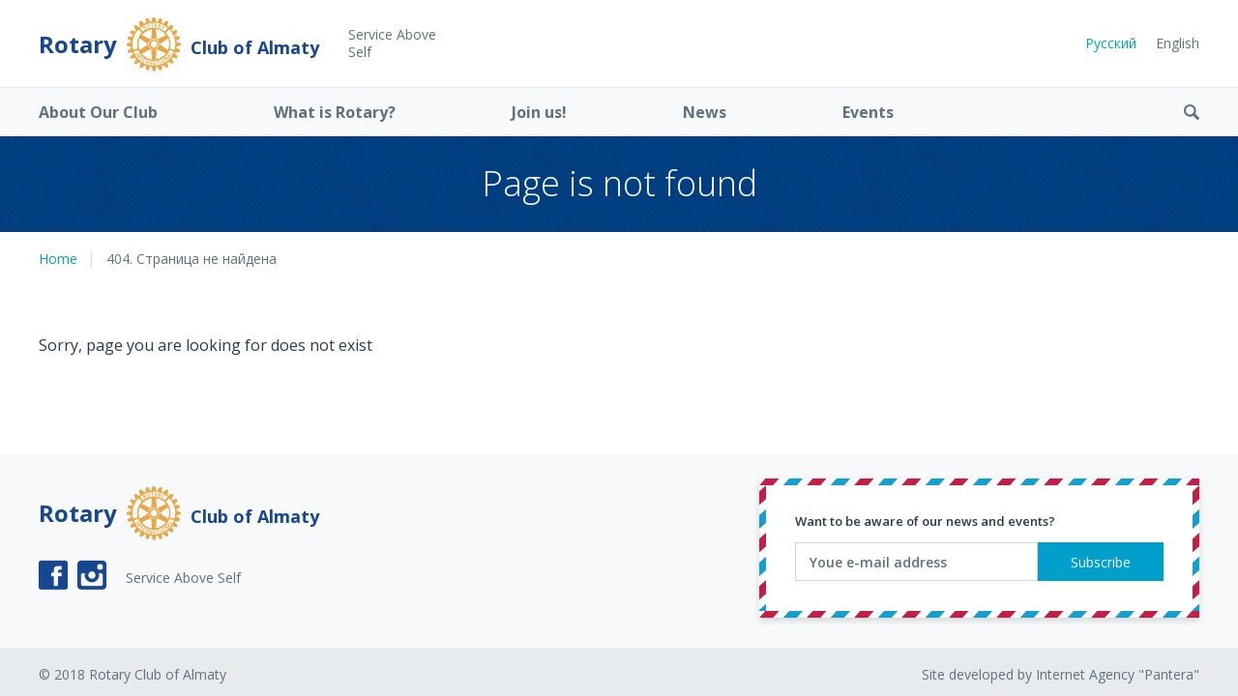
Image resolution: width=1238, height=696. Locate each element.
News (704, 112)
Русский (1110, 43)
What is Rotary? (335, 112)
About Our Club (98, 112)
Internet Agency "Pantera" (1117, 674)
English (1177, 43)
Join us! (539, 112)
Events (868, 112)
